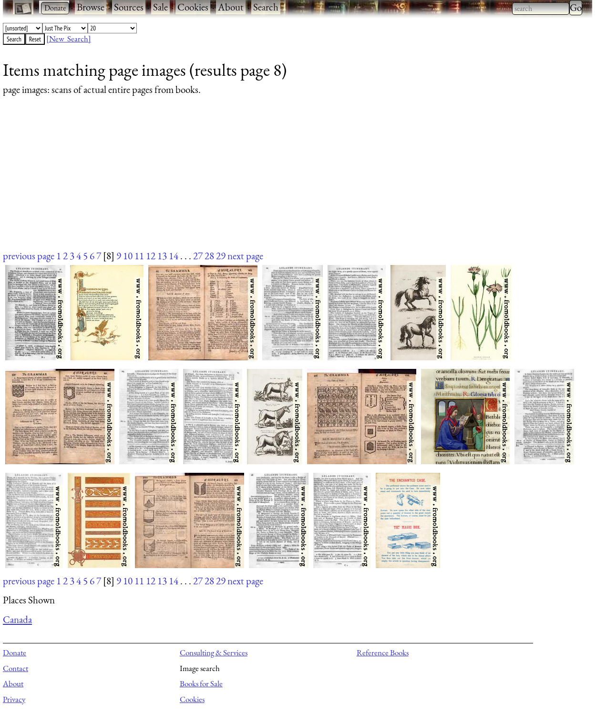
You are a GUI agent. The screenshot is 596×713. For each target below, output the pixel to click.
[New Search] (68, 38)
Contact (15, 668)
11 (139, 255)
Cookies (192, 6)
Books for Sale (201, 683)
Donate (14, 652)
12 (150, 255)
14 (173, 255)
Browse (90, 6)
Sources (129, 6)
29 (221, 255)
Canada (17, 619)
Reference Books (383, 652)
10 (128, 255)
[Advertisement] (289, 182)
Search (265, 6)
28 (209, 255)
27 (198, 255)
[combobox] (540, 8)
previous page (28, 255)
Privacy (14, 699)
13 (162, 255)
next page (245, 255)
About (231, 6)
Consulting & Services (213, 652)
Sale (160, 6)
